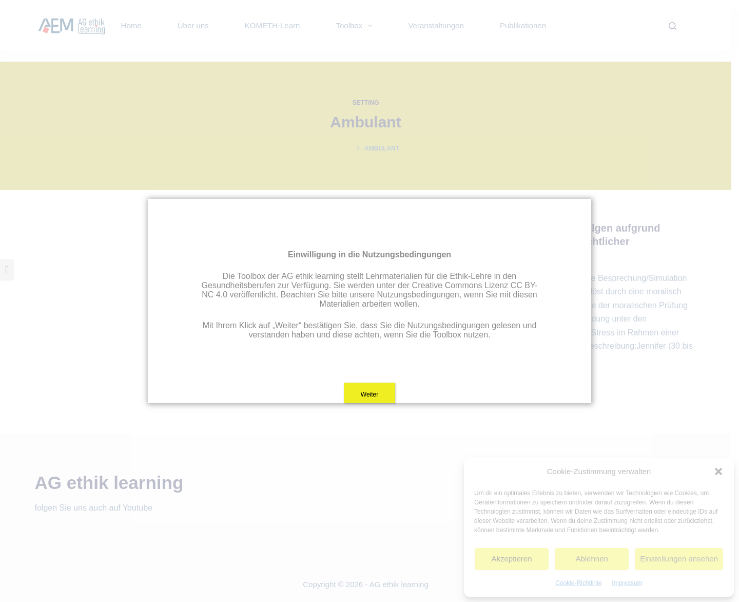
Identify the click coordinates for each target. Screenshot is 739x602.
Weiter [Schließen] (369, 394)
